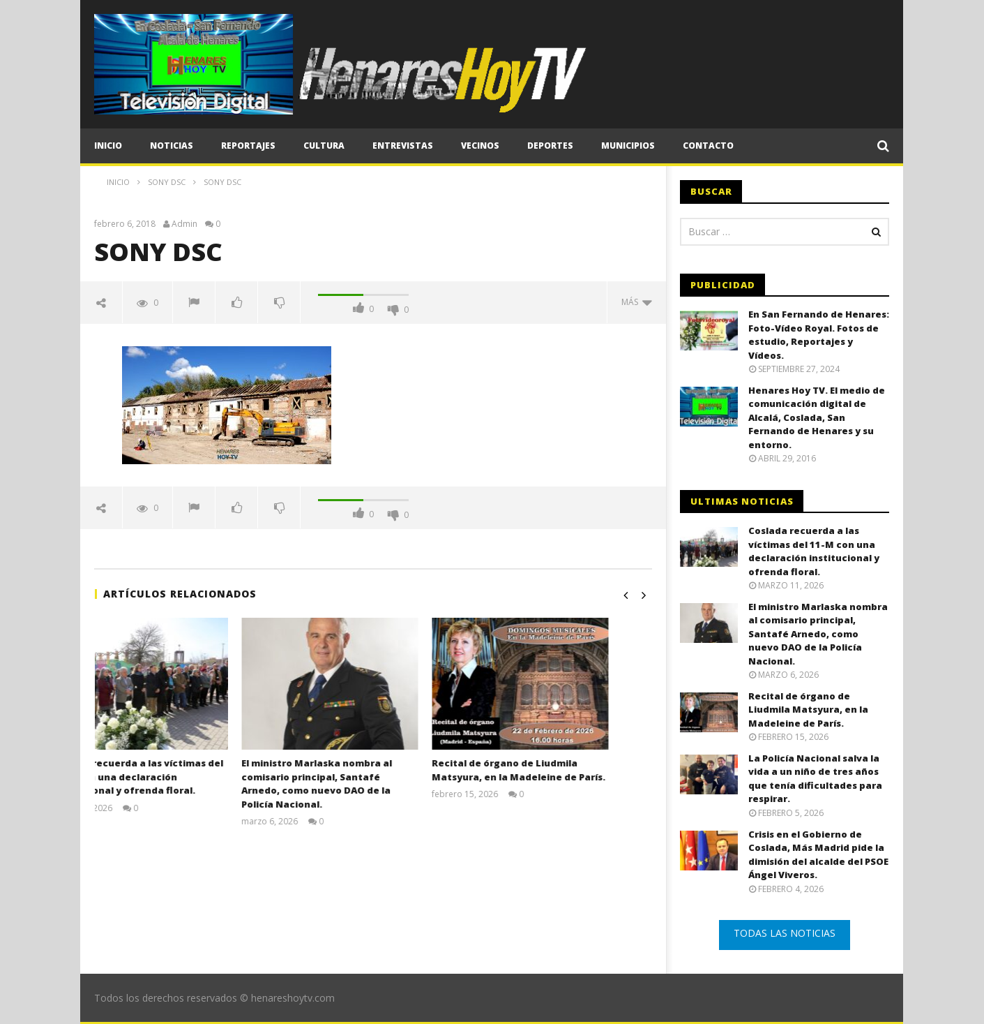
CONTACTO (708, 145)
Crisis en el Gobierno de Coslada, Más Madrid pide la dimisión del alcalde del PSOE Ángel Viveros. (818, 855)
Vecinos (480, 145)
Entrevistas (402, 145)
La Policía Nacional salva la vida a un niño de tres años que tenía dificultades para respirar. (815, 779)
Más (636, 302)
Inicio (108, 145)
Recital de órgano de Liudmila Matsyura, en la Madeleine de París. (562, 770)
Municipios (628, 145)
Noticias (171, 145)
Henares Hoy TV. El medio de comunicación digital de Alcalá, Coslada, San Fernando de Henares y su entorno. (816, 417)
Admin (184, 224)
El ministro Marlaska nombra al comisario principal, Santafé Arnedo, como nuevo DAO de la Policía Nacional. (360, 783)
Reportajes (248, 145)
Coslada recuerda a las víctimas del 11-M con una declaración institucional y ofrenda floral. (181, 776)
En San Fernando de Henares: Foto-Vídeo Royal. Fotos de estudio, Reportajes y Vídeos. (818, 335)
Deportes (550, 145)
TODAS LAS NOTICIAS (784, 933)
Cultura (324, 145)
